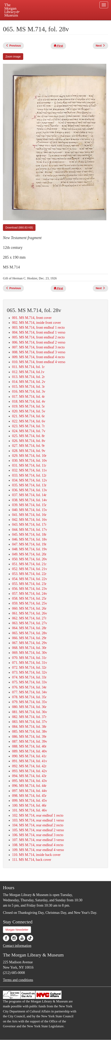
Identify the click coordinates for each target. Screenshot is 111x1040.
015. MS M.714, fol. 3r (28, 387)
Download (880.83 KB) (19, 227)
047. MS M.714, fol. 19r (29, 544)
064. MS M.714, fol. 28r (29, 628)
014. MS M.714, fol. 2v (28, 382)
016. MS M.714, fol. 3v (28, 391)
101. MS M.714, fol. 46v (29, 810)
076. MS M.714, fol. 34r (29, 687)
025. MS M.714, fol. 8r (28, 436)
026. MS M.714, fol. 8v (28, 441)
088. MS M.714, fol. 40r (29, 746)
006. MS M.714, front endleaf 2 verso (38, 342)
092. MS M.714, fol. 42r (29, 766)
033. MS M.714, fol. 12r (29, 475)
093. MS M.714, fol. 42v (29, 771)
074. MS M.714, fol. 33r (29, 677)
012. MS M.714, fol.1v (28, 372)
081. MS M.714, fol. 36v (29, 712)
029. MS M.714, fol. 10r (29, 456)
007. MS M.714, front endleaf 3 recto (38, 347)
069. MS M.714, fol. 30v (29, 653)
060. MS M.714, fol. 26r (29, 608)
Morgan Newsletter (16, 929)
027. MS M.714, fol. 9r (28, 446)
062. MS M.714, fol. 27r (29, 618)
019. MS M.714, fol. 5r (28, 406)
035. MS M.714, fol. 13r (29, 485)
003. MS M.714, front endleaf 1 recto (38, 327)
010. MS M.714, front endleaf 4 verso (38, 362)
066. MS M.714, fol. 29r (29, 638)
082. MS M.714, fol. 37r (29, 717)
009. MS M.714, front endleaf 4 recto (38, 357)
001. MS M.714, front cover (32, 318)
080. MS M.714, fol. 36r (29, 707)
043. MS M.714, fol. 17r (29, 524)
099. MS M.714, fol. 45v (29, 800)
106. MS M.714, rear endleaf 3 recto (37, 835)
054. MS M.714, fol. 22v (29, 579)
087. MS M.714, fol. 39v (29, 741)
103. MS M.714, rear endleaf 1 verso (38, 820)
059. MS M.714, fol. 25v (29, 603)
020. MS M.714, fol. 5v (28, 411)
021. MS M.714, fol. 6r (28, 416)
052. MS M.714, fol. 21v (29, 569)
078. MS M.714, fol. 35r (29, 697)
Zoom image (13, 56)
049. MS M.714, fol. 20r (29, 554)
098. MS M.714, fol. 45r (29, 796)
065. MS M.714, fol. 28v (29, 633)
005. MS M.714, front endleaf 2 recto (38, 337)
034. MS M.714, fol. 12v (29, 480)
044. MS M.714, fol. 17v (29, 530)
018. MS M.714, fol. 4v (28, 401)
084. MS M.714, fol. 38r (29, 727)
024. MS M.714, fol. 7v (28, 431)
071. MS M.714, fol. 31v (29, 663)
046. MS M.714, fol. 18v (29, 539)
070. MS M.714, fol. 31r (29, 658)
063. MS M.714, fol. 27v (29, 623)
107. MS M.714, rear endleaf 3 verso (38, 840)
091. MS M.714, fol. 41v (29, 761)
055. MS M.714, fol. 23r (29, 584)
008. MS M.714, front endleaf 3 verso (38, 352)
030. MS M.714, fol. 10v (29, 460)
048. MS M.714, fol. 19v (29, 549)
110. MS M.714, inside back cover (36, 855)
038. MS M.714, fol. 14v (29, 500)
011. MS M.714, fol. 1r (28, 367)
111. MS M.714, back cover (31, 860)
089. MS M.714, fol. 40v (29, 751)
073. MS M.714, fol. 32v (29, 672)
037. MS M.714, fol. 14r (29, 495)
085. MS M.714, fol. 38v (29, 731)
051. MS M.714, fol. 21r (29, 564)
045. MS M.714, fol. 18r (29, 534)
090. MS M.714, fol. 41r (29, 756)
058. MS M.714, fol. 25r (29, 598)
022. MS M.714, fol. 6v (28, 421)
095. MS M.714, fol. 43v (29, 781)
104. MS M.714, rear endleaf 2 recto (37, 825)
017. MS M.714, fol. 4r (28, 397)
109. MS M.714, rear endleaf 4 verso (38, 850)
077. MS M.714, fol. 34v (29, 692)
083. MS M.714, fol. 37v (29, 722)
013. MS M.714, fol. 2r (28, 377)
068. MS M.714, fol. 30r (29, 648)
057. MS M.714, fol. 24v (29, 594)
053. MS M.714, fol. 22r (29, 574)
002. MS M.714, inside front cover (36, 323)
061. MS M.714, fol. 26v (29, 613)
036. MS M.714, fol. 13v (29, 490)
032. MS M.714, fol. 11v (29, 470)
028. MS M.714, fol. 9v (28, 451)
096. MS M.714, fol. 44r (29, 786)
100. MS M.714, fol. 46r (29, 805)
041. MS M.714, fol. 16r (29, 515)
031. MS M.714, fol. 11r (29, 465)
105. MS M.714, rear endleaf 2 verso (38, 830)
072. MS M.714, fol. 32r (29, 667)
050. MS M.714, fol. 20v (29, 559)
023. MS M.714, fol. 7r (28, 426)
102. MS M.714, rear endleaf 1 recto (37, 815)
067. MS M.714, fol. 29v (29, 643)
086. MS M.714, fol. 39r (29, 737)
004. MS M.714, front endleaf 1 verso (38, 332)
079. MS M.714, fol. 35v (29, 702)
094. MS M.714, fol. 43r (29, 776)
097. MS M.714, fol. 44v (29, 791)
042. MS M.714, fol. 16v (29, 520)
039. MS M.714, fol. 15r (29, 505)
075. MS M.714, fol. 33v (29, 682)
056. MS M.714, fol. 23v (29, 589)
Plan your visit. (23, 23)
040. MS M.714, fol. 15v (29, 510)
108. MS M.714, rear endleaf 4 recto (37, 845)
